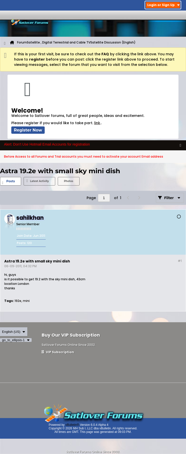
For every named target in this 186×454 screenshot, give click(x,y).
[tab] (10, 181)
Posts (10, 181)
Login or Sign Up (163, 5)
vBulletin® (72, 425)
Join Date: (24, 236)
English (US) (13, 332)
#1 (180, 261)
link (97, 122)
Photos (68, 181)
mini (26, 301)
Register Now (28, 130)
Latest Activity (39, 181)
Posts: (21, 243)
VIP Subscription (58, 352)
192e (18, 301)
